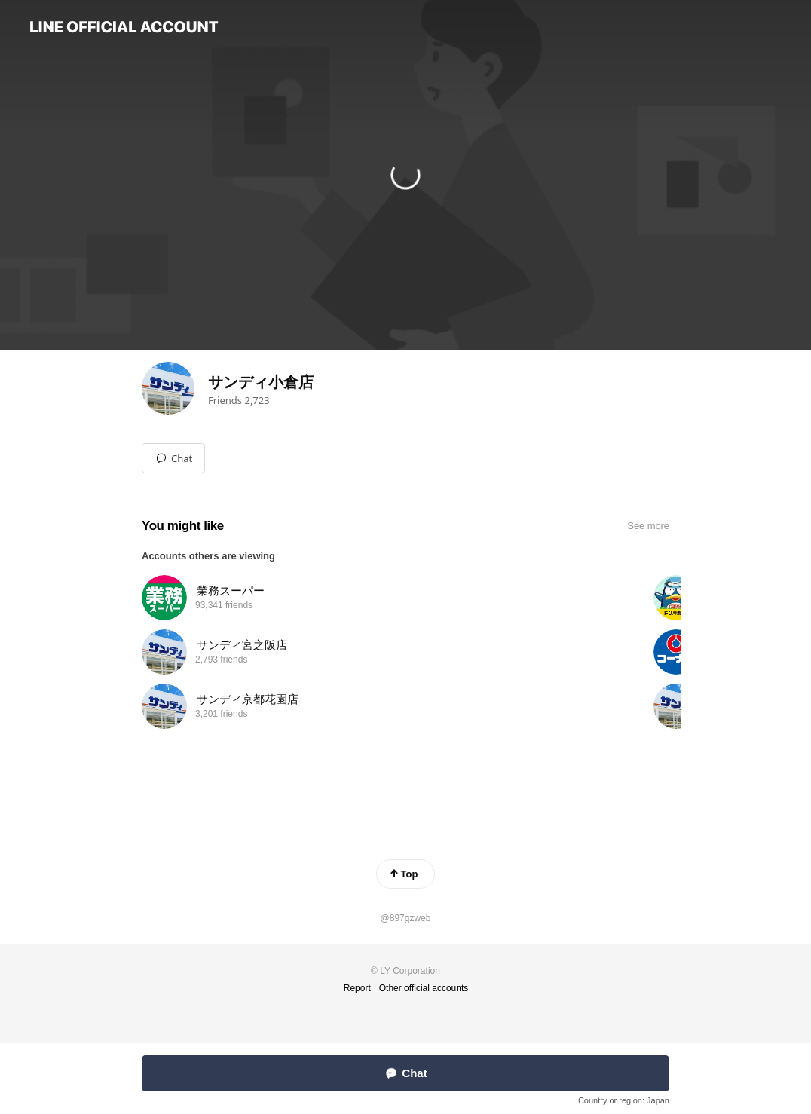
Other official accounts (424, 988)
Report (357, 988)
